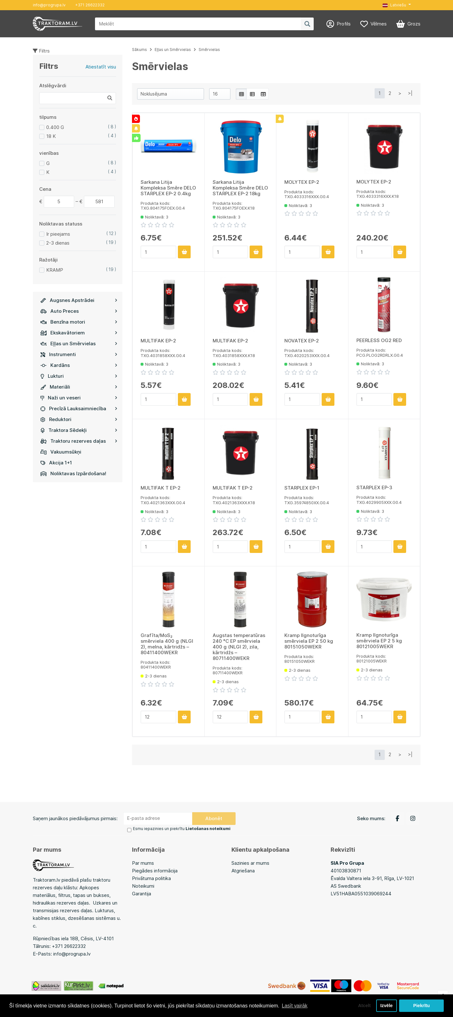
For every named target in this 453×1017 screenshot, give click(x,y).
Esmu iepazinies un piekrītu (181, 828)
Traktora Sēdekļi (79, 430)
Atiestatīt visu (100, 67)
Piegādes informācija (155, 870)
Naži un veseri (79, 398)
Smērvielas (209, 49)
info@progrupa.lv (49, 5)
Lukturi (79, 376)
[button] (397, 5)
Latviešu (394, 5)
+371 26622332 (90, 5)
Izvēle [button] (386, 1005)
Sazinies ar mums (250, 863)
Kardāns (79, 365)
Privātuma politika (151, 878)
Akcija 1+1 (56, 463)
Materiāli (79, 387)
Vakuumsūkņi (60, 452)
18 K (51, 136)
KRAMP (54, 270)
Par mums (143, 863)
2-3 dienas (57, 243)
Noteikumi (143, 886)
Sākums (139, 49)
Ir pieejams (58, 234)
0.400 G (55, 127)
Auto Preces (79, 311)
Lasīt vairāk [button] (295, 1005)
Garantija (141, 893)
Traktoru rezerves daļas (79, 441)
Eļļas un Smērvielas (79, 343)
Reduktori (79, 419)
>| (410, 93)
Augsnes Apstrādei (79, 300)
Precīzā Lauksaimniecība (79, 408)
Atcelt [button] (363, 1005)
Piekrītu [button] (421, 1005)
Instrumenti (79, 354)
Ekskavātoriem (79, 333)
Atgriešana (243, 870)
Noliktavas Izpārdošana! (73, 473)
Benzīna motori (79, 322)
